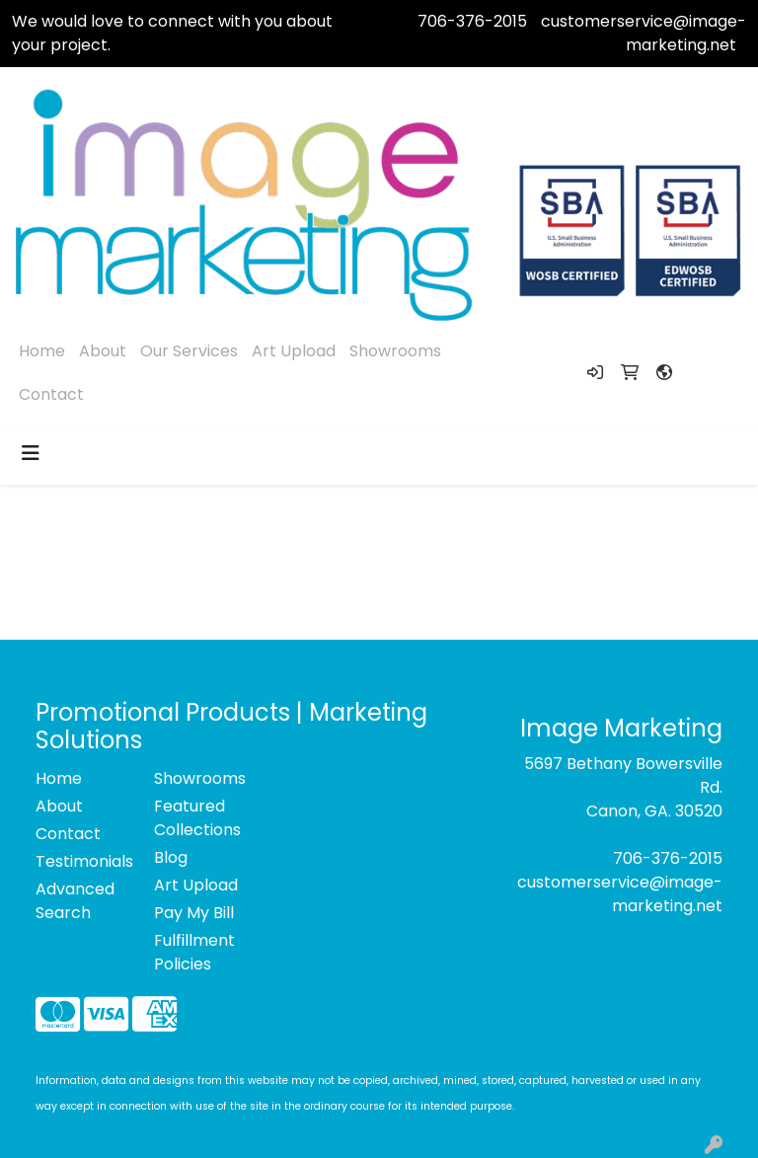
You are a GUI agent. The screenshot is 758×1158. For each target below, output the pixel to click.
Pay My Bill (194, 912)
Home (42, 351)
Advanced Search (75, 901)
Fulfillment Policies (194, 952)
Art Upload (294, 351)
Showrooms (395, 351)
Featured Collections (197, 818)
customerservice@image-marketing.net (643, 33)
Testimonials (83, 861)
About (102, 351)
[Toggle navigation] (30, 453)
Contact (51, 394)
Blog (171, 857)
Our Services (189, 351)
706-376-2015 (472, 21)
